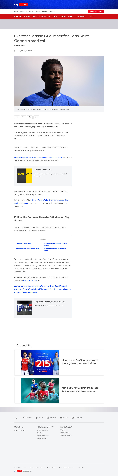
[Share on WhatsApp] (30, 117)
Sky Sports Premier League (45, 432)
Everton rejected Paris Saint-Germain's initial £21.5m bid (38, 157)
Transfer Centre (30, 280)
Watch (38, 11)
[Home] (21, 4)
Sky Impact (63, 445)
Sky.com (63, 429)
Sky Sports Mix (41, 459)
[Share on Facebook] (17, 117)
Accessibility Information (66, 467)
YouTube (63, 417)
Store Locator (64, 448)
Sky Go (62, 434)
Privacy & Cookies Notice (36, 467)
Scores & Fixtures (45, 16)
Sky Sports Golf (42, 440)
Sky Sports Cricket (43, 437)
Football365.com (19, 437)
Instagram (51, 417)
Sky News (63, 432)
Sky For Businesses (66, 440)
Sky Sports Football (43, 434)
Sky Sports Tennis (42, 445)
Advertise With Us (65, 451)
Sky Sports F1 (41, 443)
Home (16, 11)
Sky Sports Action (42, 448)
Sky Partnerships (65, 443)
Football (18, 16)
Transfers (62, 16)
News (28, 16)
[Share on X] (23, 117)
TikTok (39, 417)
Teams (71, 16)
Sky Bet (44, 11)
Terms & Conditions (20, 467)
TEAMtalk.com (19, 434)
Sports (23, 11)
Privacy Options (52, 467)
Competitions (81, 16)
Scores (31, 11)
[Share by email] (36, 117)
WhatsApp (76, 417)
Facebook (27, 417)
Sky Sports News (42, 451)
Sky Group (63, 437)
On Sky (91, 16)
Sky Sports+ (41, 454)
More (52, 11)
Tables (55, 16)
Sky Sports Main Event (44, 429)
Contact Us (80, 467)
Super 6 (16, 432)
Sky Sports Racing (43, 456)
